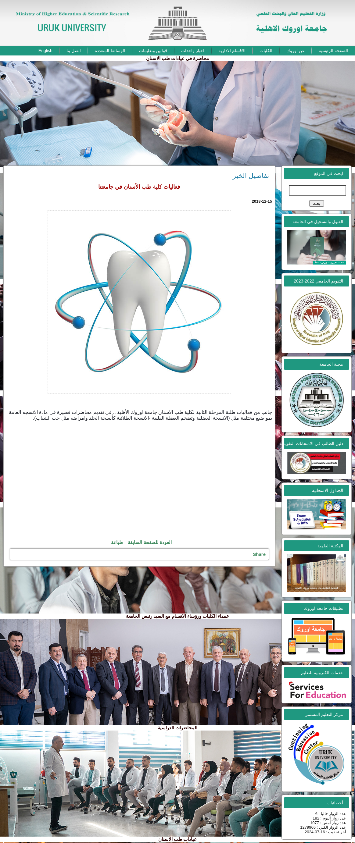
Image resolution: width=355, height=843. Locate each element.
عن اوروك (295, 50)
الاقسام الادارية (232, 50)
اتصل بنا (73, 50)
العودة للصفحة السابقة (149, 542)
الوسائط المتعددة (110, 50)
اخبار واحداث (192, 50)
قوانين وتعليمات (153, 50)
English (45, 50)
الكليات (266, 50)
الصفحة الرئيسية (333, 50)
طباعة (117, 542)
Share (259, 554)
